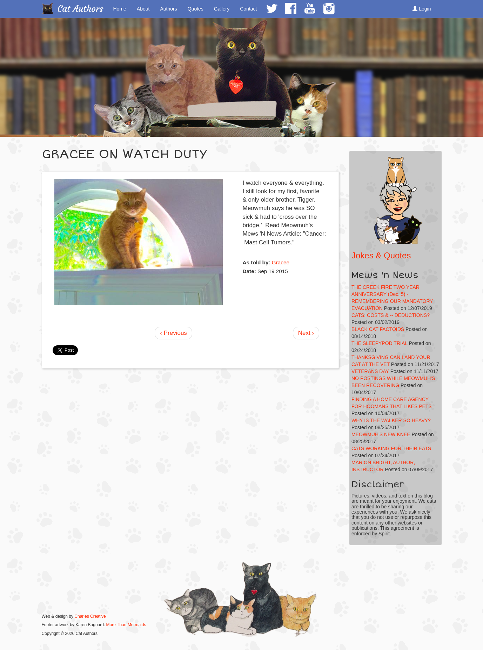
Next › (306, 333)
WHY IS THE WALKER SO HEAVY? (391, 420)
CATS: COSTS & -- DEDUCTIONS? (390, 315)
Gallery (221, 9)
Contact (248, 9)
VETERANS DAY (370, 371)
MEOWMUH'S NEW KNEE (380, 434)
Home (119, 9)
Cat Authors (80, 9)
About (143, 9)
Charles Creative (90, 616)
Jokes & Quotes (381, 255)
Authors (168, 9)
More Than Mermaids (126, 624)
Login (421, 9)
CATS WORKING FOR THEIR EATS (391, 448)
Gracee (280, 262)
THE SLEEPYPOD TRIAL (379, 343)
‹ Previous (173, 333)
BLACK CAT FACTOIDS (377, 329)
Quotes (195, 9)
